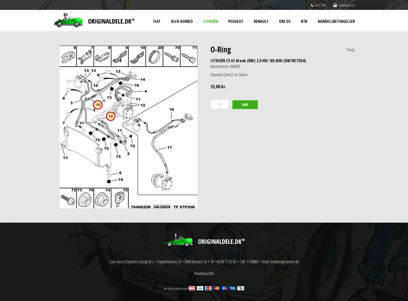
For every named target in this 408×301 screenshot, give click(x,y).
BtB (304, 21)
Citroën (210, 21)
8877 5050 (318, 5)
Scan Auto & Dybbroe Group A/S (131, 262)
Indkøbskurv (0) (344, 5)
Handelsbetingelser (336, 21)
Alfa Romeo (182, 21)
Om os (285, 21)
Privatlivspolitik (204, 273)
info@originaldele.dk (284, 262)
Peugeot (235, 21)
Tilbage (350, 49)
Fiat (157, 21)
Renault (261, 21)
